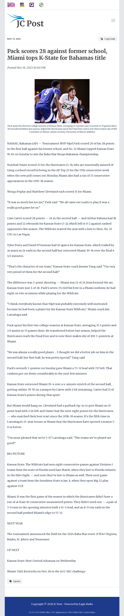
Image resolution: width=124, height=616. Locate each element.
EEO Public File (75, 612)
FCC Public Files (43, 612)
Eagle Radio (86, 604)
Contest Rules (89, 612)
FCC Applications (59, 612)
